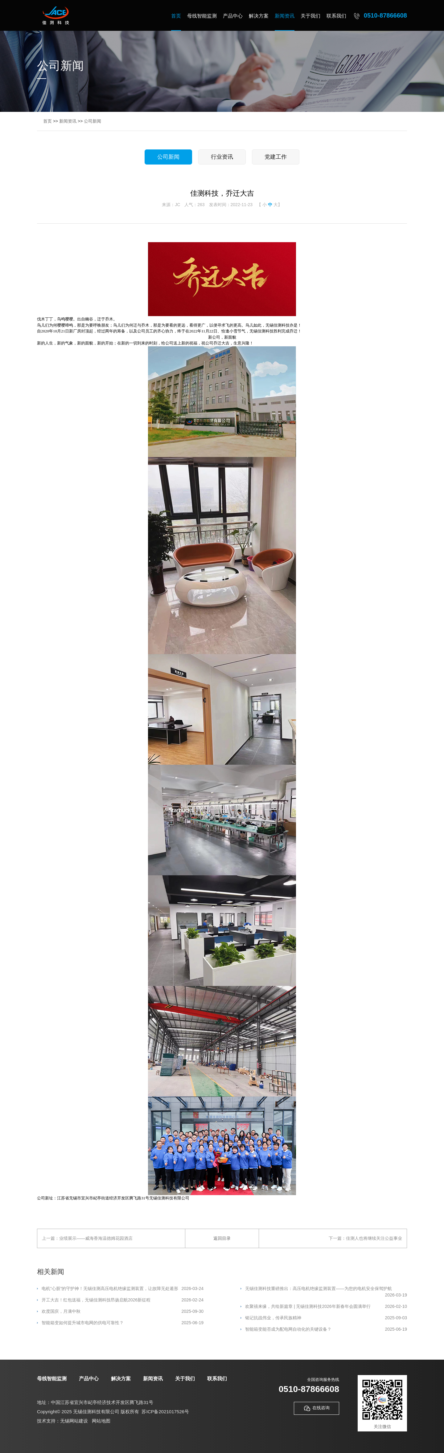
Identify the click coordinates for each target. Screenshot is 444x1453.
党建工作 (276, 157)
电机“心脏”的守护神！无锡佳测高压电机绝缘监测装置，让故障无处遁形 (123, 1288)
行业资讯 (222, 157)
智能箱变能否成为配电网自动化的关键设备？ (326, 1329)
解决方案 (259, 15)
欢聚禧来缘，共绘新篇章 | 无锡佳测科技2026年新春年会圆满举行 (326, 1306)
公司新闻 (92, 121)
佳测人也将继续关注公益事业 (374, 1238)
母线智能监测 (202, 15)
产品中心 (233, 15)
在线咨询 (316, 1408)
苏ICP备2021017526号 (165, 1411)
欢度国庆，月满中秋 (123, 1311)
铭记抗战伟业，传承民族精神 (326, 1318)
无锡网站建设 (74, 1420)
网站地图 (101, 1420)
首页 (176, 15)
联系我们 (336, 15)
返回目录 (222, 1238)
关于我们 (310, 15)
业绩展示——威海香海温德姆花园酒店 (96, 1238)
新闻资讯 (284, 15)
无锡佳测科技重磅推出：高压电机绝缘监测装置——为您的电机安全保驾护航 (326, 1289)
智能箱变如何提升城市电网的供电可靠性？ (123, 1323)
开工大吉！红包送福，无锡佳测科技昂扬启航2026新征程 (123, 1300)
